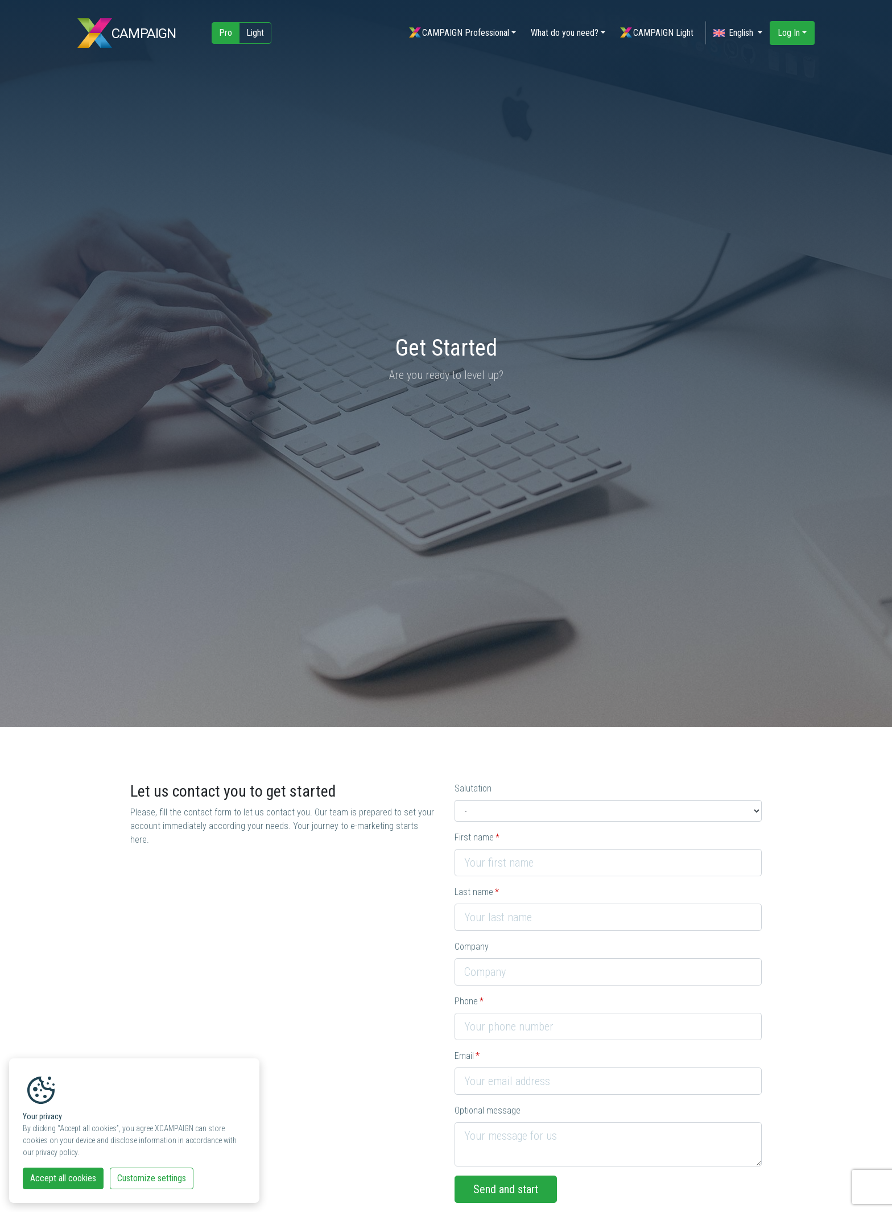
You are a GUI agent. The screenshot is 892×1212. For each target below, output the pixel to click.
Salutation (473, 788)
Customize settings (151, 1178)
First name (474, 837)
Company (472, 946)
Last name (474, 892)
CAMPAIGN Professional (459, 32)
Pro (225, 32)
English (734, 33)
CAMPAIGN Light (656, 32)
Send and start (505, 1189)
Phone (466, 1001)
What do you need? (564, 32)
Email (464, 1055)
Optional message (488, 1110)
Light (255, 32)
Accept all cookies (63, 1178)
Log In (789, 32)
